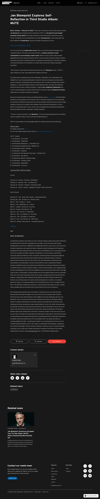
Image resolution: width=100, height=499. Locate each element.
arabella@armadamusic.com (19, 363)
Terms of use (45, 491)
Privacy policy (37, 491)
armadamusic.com (92, 2)
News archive (54, 471)
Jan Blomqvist (14, 389)
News (39, 2)
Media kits (51, 2)
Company (68, 471)
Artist (67, 468)
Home (52, 468)
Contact (58, 2)
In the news (54, 474)
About (45, 2)
